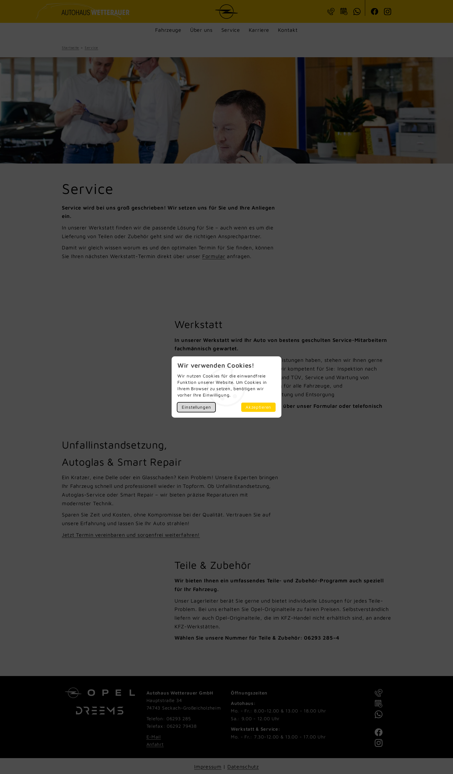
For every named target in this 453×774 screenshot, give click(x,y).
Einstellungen (196, 407)
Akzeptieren (258, 407)
